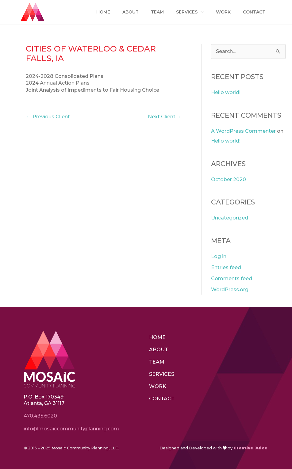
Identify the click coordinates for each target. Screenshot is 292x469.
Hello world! (225, 92)
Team (155, 12)
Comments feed (231, 278)
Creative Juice (250, 448)
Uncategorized (229, 218)
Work (222, 12)
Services (185, 12)
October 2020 (228, 179)
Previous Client (48, 117)
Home (100, 12)
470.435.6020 (40, 416)
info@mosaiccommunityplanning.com (72, 429)
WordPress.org (229, 289)
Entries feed (226, 267)
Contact (253, 12)
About (127, 12)
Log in (218, 256)
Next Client (165, 117)
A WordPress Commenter (243, 131)
